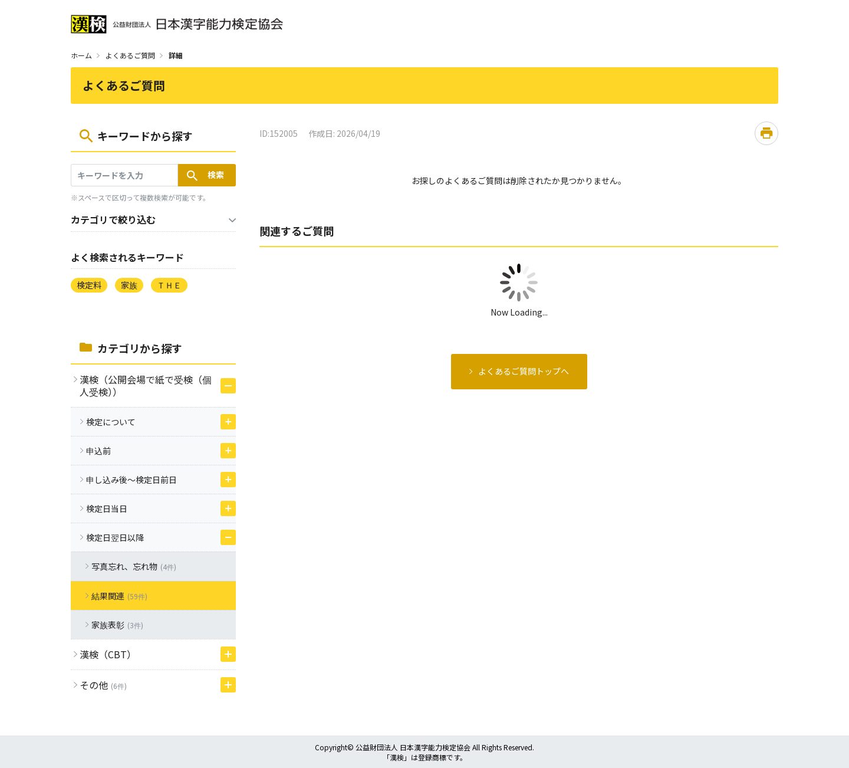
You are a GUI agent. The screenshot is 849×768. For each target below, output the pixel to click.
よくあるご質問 (130, 55)
